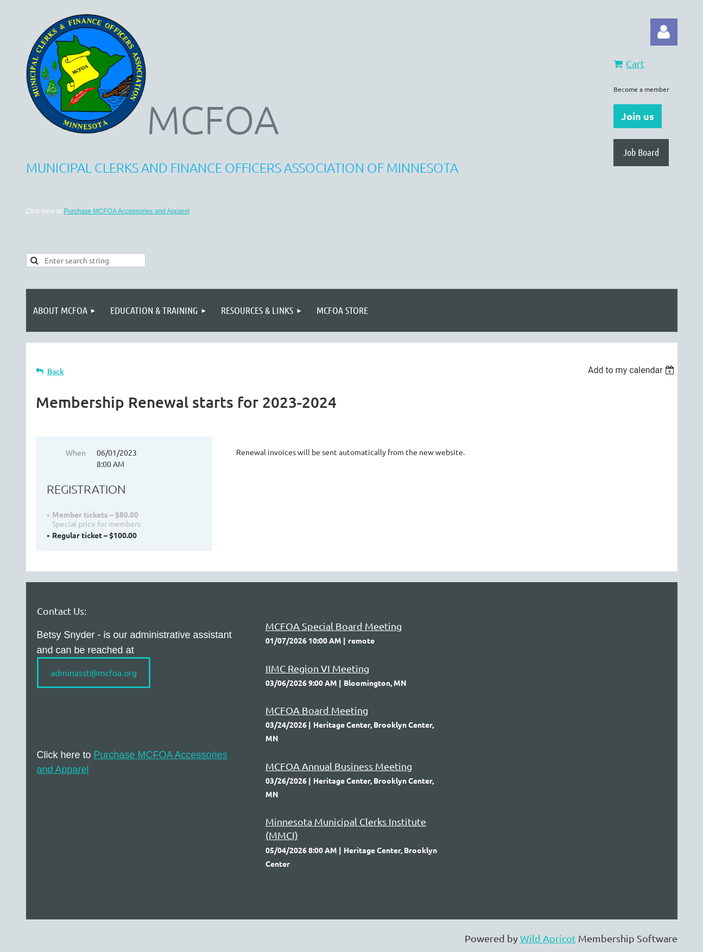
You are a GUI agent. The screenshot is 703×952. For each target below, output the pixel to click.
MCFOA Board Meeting (316, 710)
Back (55, 371)
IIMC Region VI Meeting (317, 668)
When (76, 452)
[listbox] (632, 370)
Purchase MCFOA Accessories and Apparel (126, 211)
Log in (663, 32)
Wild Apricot (548, 938)
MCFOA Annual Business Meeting (338, 766)
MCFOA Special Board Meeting (333, 626)
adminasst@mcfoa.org (93, 672)
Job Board (641, 152)
